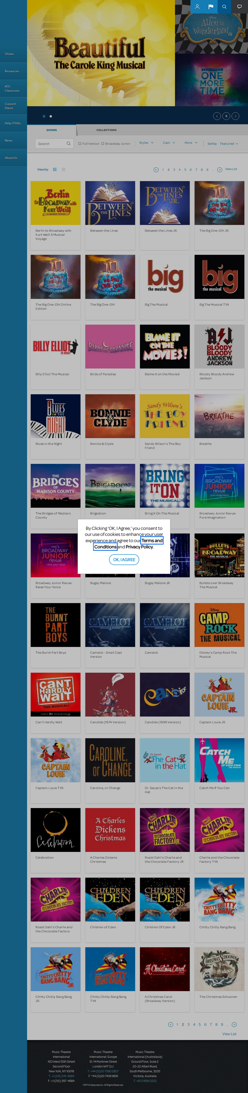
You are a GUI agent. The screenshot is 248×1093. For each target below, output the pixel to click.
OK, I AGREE (124, 559)
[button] (211, 6)
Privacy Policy (139, 547)
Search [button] (224, 6)
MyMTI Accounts (197, 6)
